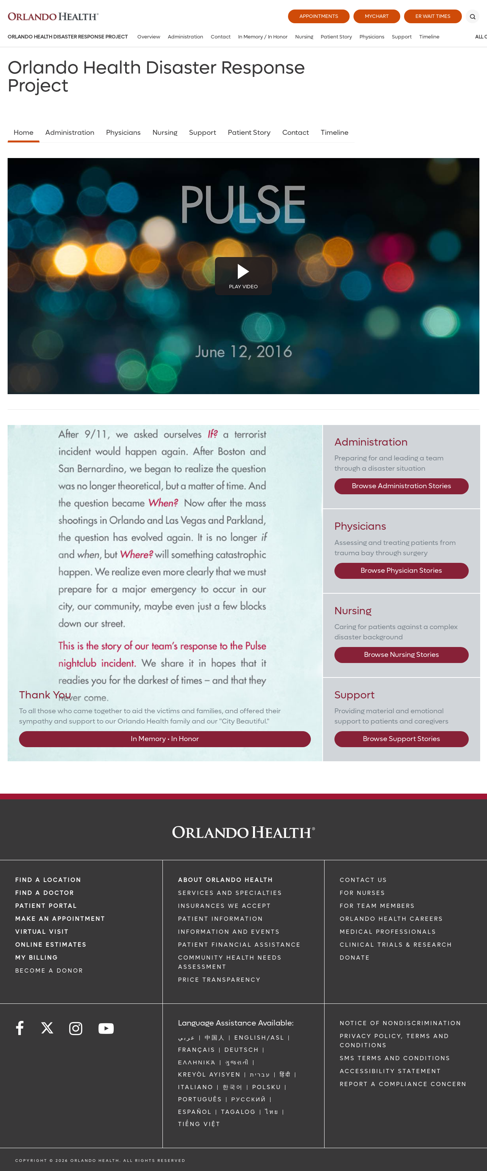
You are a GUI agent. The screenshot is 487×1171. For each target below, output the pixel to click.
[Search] (472, 16)
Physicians (372, 37)
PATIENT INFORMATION (220, 919)
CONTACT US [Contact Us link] (363, 880)
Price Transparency (219, 980)
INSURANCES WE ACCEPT (224, 906)
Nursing (304, 37)
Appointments (318, 16)
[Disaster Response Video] (243, 276)
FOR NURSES (362, 893)
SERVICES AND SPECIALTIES (230, 893)
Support (402, 37)
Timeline (429, 37)
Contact (221, 37)
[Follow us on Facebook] (20, 1029)
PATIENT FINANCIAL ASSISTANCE (239, 945)
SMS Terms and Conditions (395, 1058)
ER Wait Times (432, 16)
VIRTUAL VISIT (42, 932)
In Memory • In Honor (165, 739)
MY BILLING (36, 958)
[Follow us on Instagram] (76, 1029)
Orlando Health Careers (391, 919)
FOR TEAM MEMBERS (377, 906)
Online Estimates (51, 945)
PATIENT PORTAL (46, 906)
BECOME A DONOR (49, 971)
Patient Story (336, 37)
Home (23, 132)
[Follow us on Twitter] (47, 1025)
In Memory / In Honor (263, 37)
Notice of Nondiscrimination (401, 1023)
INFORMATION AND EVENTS (229, 932)
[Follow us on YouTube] (107, 1029)
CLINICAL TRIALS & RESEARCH (396, 945)
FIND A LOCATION (48, 880)
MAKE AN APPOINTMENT (60, 919)
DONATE (355, 958)
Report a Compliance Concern (403, 1084)
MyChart (377, 16)
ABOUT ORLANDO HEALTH (225, 880)
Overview (148, 37)
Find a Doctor (44, 893)
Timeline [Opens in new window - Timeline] (335, 132)
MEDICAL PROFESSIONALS (388, 932)
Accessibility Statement (390, 1071)
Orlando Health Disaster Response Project (68, 37)
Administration (185, 37)
